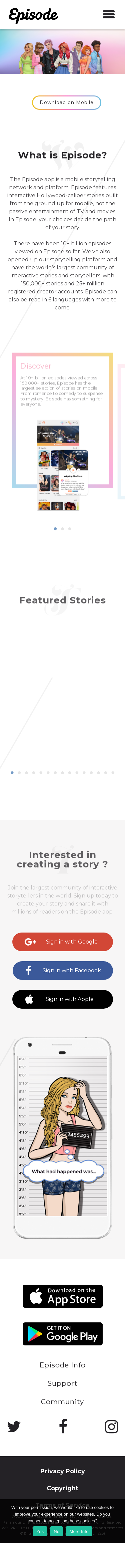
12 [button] (91, 773)
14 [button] (106, 773)
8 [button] (63, 773)
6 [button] (48, 773)
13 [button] (99, 773)
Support (62, 1383)
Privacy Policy (62, 1471)
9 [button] (70, 773)
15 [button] (113, 773)
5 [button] (41, 773)
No (56, 1531)
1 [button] (55, 529)
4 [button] (34, 773)
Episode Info (62, 1365)
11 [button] (84, 773)
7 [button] (55, 773)
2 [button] (63, 529)
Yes (40, 1531)
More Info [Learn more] (78, 1531)
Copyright (62, 1488)
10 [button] (77, 773)
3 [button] (70, 529)
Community (62, 1401)
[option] (62, 450)
